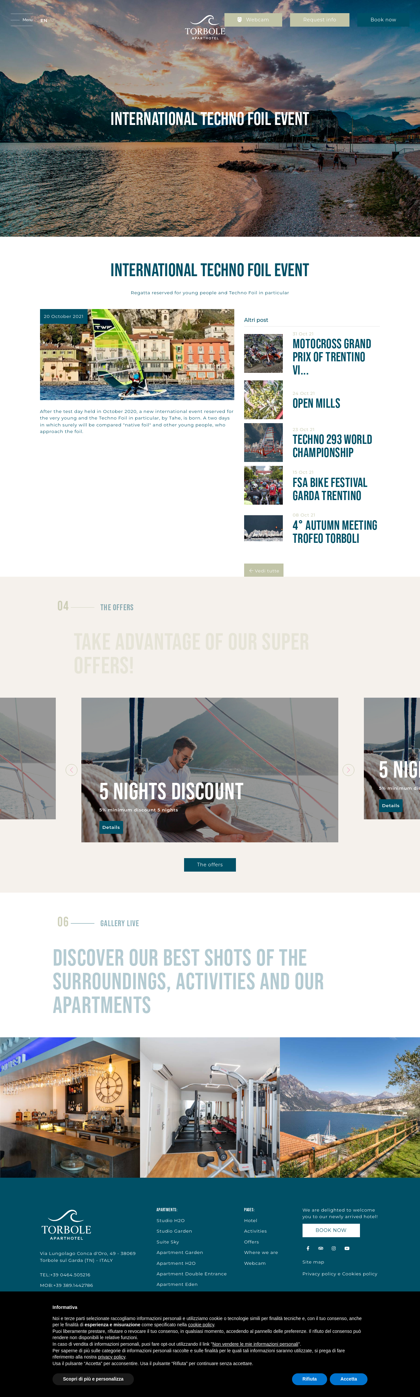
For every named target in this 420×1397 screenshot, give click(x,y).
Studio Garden (174, 1231)
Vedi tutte (264, 570)
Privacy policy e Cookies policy (340, 1273)
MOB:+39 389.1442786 (66, 1285)
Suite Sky (168, 1241)
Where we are (261, 1252)
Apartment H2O (176, 1263)
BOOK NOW (331, 1230)
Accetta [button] (348, 1379)
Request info (319, 20)
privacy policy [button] (111, 1357)
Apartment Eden (177, 1284)
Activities (255, 1231)
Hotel (251, 1220)
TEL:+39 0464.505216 (65, 1274)
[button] (47, 20)
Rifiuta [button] (310, 1379)
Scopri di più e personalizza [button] (93, 1379)
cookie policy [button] (201, 1324)
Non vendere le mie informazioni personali (255, 1344)
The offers (210, 865)
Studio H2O (171, 1220)
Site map (314, 1262)
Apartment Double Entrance (192, 1273)
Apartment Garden (180, 1252)
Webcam (253, 20)
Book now (383, 20)
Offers (251, 1241)
